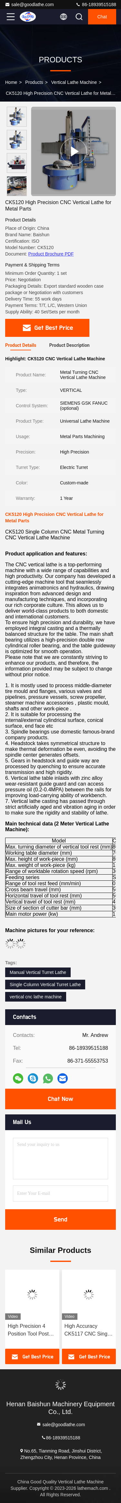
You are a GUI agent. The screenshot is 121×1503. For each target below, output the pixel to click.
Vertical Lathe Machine (74, 82)
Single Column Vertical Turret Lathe (45, 984)
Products (34, 82)
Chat (102, 16)
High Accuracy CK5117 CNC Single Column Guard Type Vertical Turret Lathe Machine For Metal (88, 1330)
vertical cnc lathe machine (36, 996)
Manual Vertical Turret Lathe (38, 972)
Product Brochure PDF (51, 253)
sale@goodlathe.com (29, 4)
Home (11, 82)
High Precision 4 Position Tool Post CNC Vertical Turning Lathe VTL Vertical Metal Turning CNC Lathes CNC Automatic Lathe (32, 1330)
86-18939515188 (96, 4)
